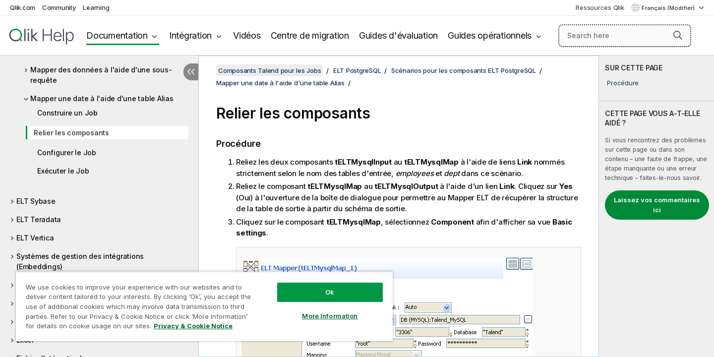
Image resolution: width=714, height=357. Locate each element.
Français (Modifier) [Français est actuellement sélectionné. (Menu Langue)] (669, 7)
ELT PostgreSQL (357, 70)
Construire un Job (67, 113)
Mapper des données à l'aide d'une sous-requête (101, 74)
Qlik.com (22, 7)
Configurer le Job (66, 152)
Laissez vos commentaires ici (657, 205)
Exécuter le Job (63, 171)
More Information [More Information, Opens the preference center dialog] (329, 316)
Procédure (623, 83)
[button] (677, 35)
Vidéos (247, 35)
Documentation (117, 35)
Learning (96, 7)
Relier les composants (71, 132)
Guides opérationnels (490, 35)
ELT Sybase (36, 201)
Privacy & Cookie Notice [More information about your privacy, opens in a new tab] (193, 326)
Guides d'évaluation (398, 35)
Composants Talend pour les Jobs (269, 70)
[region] (204, 306)
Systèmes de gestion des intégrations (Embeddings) (80, 261)
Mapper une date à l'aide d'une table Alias (102, 98)
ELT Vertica (35, 238)
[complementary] (656, 206)
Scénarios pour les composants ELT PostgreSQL (463, 70)
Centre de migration (310, 35)
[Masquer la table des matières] (190, 71)
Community (59, 7)
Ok (329, 292)
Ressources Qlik (600, 7)
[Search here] (625, 35)
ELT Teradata (38, 219)
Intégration (190, 35)
